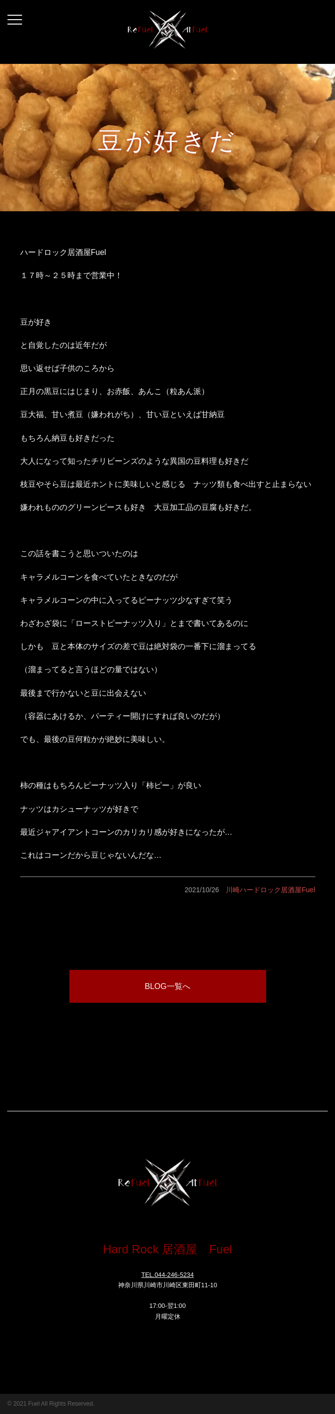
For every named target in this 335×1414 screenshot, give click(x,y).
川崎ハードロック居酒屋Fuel (270, 890)
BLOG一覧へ (167, 986)
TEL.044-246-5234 (167, 1274)
